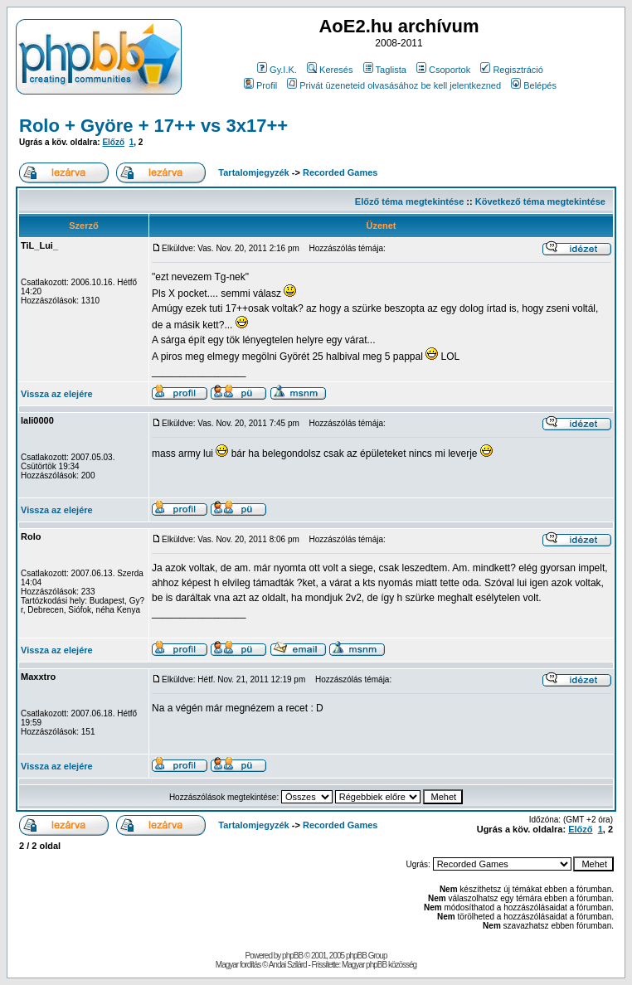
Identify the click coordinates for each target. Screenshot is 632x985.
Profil (260, 85)
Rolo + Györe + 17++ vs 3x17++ (153, 125)
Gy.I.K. (277, 70)
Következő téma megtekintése (540, 201)
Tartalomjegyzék (253, 172)
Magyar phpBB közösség (379, 964)
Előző (113, 142)
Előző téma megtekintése (409, 201)
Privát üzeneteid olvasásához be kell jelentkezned (394, 85)
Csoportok (443, 70)
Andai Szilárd (288, 964)
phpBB (292, 955)
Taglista (384, 70)
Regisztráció (511, 70)
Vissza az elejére (57, 394)
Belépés (534, 85)
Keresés (329, 70)
